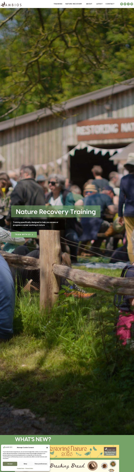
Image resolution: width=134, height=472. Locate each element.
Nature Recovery (74, 4)
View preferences (41, 464)
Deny (25, 464)
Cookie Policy (20, 468)
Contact (110, 4)
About (89, 4)
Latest (99, 4)
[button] (47, 448)
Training (58, 4)
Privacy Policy (29, 468)
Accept (10, 464)
